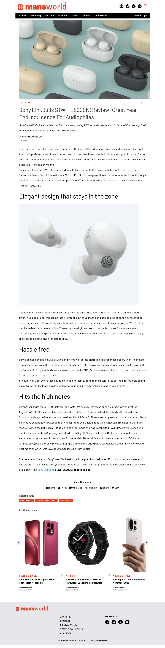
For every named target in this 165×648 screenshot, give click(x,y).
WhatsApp (75, 487)
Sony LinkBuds (46, 469)
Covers (75, 15)
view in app (140, 15)
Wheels (87, 15)
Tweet (62, 487)
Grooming (35, 15)
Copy (115, 487)
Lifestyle (49, 15)
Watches (62, 15)
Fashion (22, 15)
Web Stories (101, 15)
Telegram (91, 487)
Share (50, 487)
